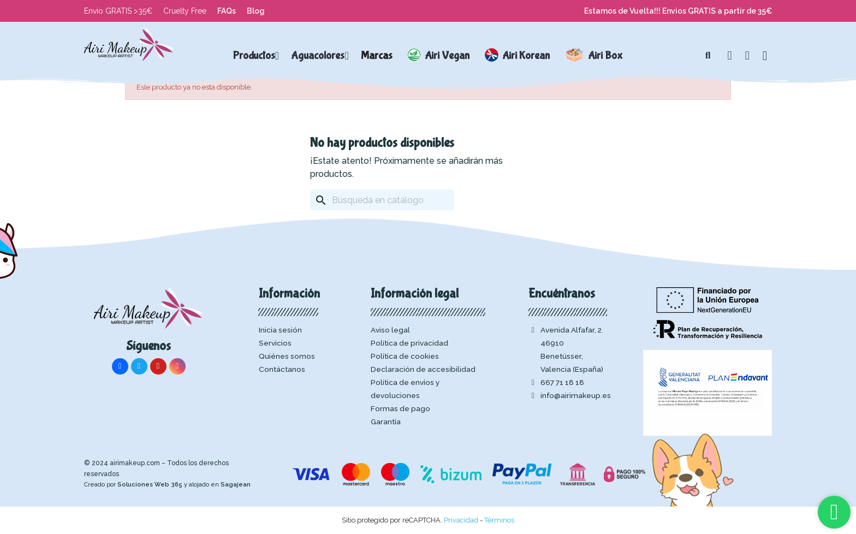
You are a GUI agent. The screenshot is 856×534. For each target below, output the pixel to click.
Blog (256, 11)
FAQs (226, 11)
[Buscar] (382, 199)
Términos (499, 520)
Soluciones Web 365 (149, 484)
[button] (708, 56)
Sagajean (236, 484)
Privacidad (461, 520)
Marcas (377, 55)
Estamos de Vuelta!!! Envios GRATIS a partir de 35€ (678, 11)
